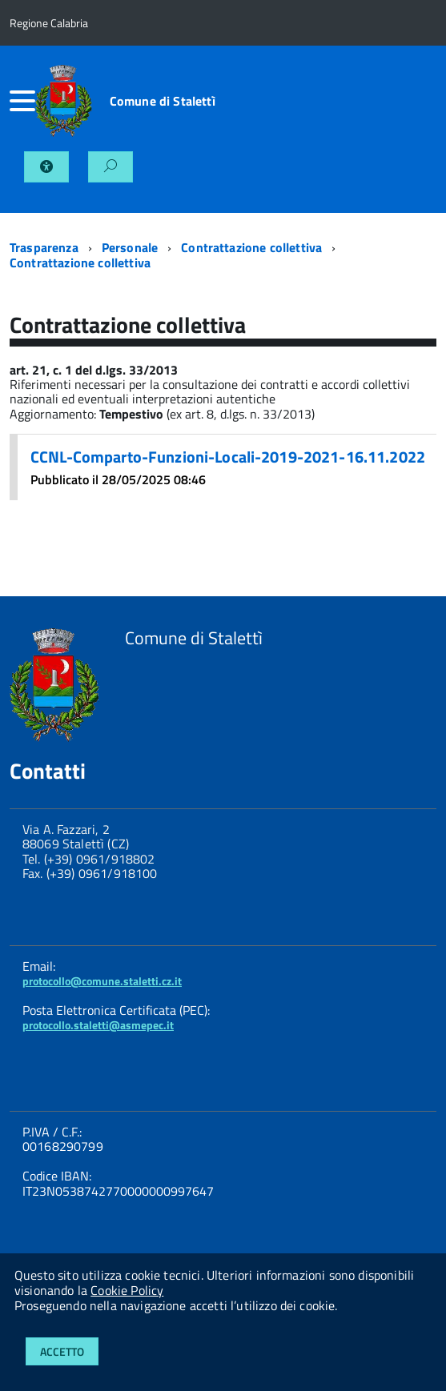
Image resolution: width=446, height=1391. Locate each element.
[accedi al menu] (22, 100)
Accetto (62, 1351)
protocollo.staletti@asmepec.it (98, 1024)
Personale (130, 247)
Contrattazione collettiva (251, 247)
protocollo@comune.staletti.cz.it (102, 980)
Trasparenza (44, 247)
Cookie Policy (126, 1290)
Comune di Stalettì (162, 100)
